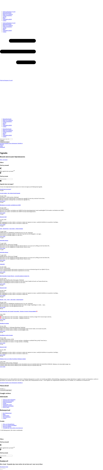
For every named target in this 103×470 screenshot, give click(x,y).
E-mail (1, 388)
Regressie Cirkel (3, 216)
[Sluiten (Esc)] (4, 468)
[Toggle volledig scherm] (2, 468)
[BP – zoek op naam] (6, 455)
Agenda (4, 16)
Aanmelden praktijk (7, 19)
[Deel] (3, 468)
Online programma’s (7, 15)
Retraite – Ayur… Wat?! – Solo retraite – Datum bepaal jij (11, 299)
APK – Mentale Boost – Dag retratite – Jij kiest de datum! (11, 228)
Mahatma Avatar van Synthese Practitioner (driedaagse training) (13, 358)
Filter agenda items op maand (7, 171)
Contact (4, 20)
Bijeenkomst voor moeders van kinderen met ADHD (10, 205)
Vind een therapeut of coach (9, 11)
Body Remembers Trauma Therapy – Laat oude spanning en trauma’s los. (14, 275)
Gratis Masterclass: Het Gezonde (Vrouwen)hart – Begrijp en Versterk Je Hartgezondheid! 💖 (18, 311)
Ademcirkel (2, 264)
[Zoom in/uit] (0, 468)
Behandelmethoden (7, 13)
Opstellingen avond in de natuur (6, 335)
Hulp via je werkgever (8, 14)
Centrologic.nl (56, 432)
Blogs (4, 18)
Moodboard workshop (4, 323)
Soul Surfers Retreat (4, 240)
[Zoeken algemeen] (6, 179)
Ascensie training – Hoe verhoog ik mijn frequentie (10, 193)
